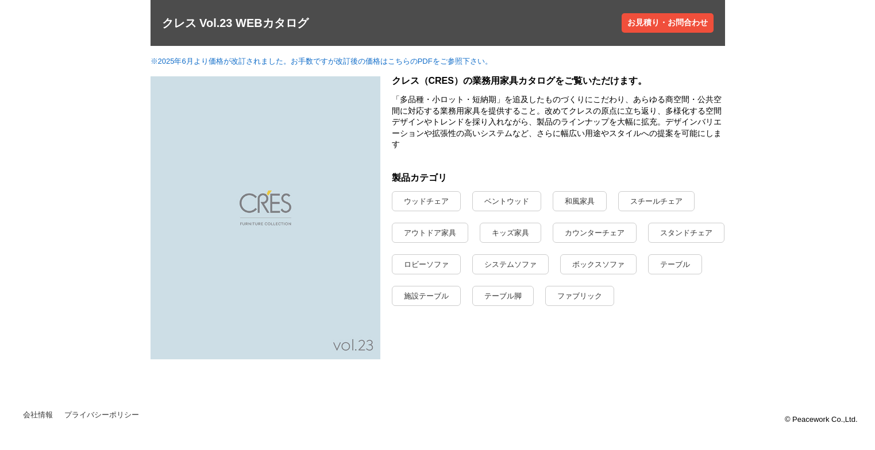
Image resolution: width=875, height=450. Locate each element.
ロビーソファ (426, 264)
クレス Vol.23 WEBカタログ (235, 23)
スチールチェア (656, 201)
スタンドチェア (686, 232)
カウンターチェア (595, 232)
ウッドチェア (426, 201)
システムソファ (510, 264)
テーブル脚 (503, 296)
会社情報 (38, 414)
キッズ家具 (510, 232)
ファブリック (579, 296)
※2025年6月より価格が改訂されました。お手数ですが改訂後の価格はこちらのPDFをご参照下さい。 (321, 61)
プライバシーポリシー (101, 414)
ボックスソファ (598, 264)
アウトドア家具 (430, 232)
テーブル (675, 264)
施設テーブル (426, 296)
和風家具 (580, 201)
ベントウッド (506, 201)
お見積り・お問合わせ (667, 22)
